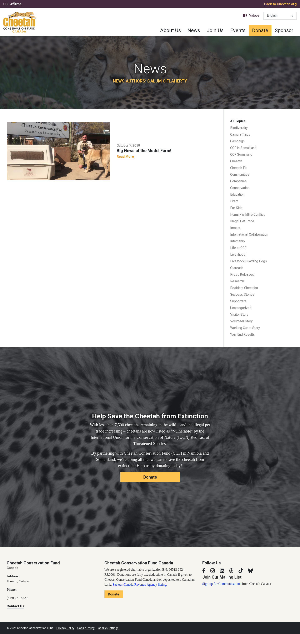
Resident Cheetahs (244, 288)
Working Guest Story (245, 328)
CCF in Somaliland (243, 148)
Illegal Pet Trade (242, 221)
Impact (235, 228)
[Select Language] (280, 16)
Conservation (239, 188)
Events (237, 30)
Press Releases (242, 274)
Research (237, 281)
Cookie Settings (108, 628)
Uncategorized (240, 308)
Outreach (236, 268)
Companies (238, 181)
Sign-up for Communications (221, 583)
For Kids (236, 208)
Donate (260, 30)
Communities (239, 174)
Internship (237, 241)
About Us (170, 30)
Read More (125, 157)
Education (237, 194)
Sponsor (284, 30)
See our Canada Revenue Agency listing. (139, 584)
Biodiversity (239, 128)
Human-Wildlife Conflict (247, 214)
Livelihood (237, 254)
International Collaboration (249, 234)
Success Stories (242, 294)
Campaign (237, 141)
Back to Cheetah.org (280, 4)
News (194, 30)
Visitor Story (239, 314)
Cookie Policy (86, 628)
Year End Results (242, 334)
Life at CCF (238, 248)
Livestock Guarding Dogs (248, 261)
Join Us (215, 30)
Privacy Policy (65, 628)
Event (234, 201)
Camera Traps (240, 134)
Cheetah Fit (238, 168)
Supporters (238, 301)
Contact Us (15, 606)
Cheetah (236, 161)
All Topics (238, 121)
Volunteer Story (241, 321)
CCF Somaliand (241, 154)
